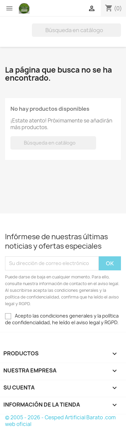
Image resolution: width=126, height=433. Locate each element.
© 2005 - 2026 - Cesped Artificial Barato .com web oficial (60, 421)
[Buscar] (76, 30)
